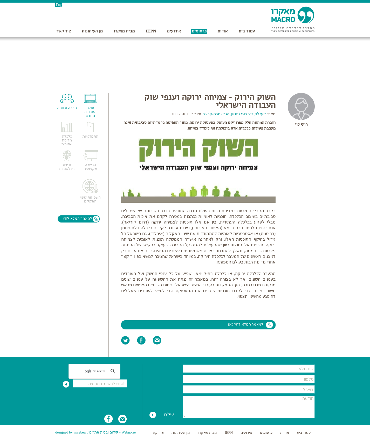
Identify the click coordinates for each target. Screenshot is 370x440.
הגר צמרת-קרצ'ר (216, 114)
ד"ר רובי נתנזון (242, 114)
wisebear (80, 432)
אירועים (174, 31)
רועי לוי (301, 124)
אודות (222, 31)
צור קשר (63, 31)
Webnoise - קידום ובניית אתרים (112, 432)
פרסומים (199, 31)
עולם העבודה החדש (90, 112)
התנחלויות (90, 136)
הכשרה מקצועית (90, 167)
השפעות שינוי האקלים (90, 199)
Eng (59, 5)
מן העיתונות (92, 31)
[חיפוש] (95, 371)
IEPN (151, 31)
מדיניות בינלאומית (67, 167)
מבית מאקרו (124, 31)
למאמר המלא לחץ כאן (246, 324)
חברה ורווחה (67, 108)
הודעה (249, 407)
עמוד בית (246, 31)
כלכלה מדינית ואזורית (66, 140)
